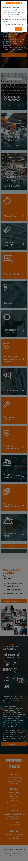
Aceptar (18, 29)
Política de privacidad (10, 24)
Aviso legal (20, 24)
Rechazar (10, 29)
